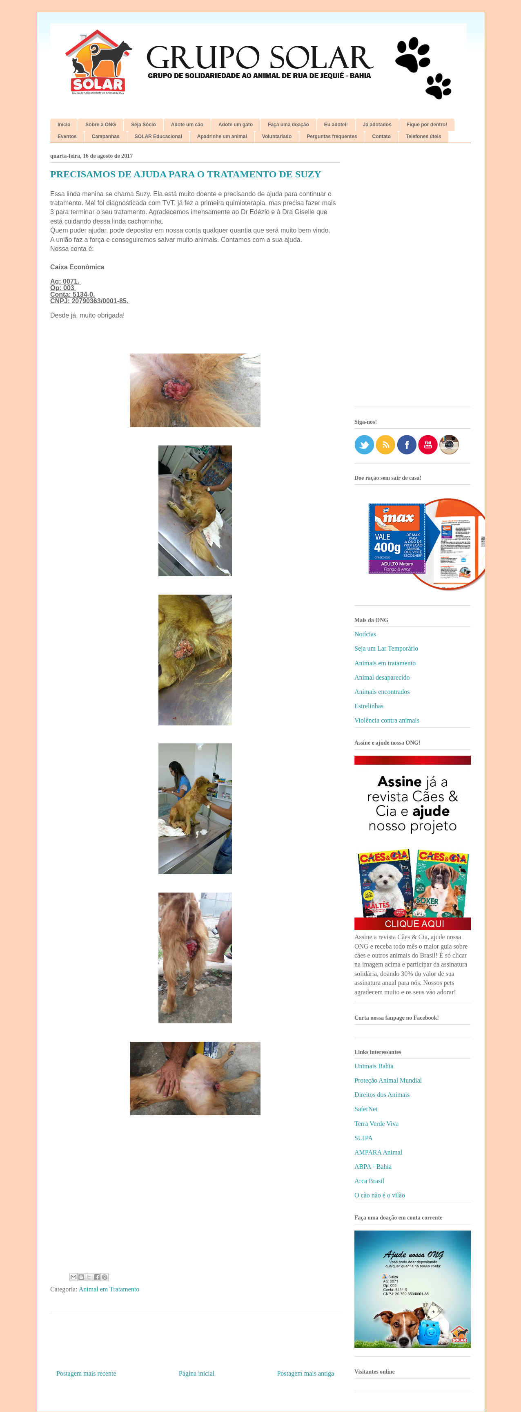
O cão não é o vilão (379, 1195)
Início (64, 125)
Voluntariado (277, 136)
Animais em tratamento (385, 663)
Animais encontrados (382, 691)
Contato (381, 136)
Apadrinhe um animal (222, 136)
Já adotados (377, 125)
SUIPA (363, 1138)
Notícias (365, 634)
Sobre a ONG (100, 125)
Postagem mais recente (86, 1373)
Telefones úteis (423, 136)
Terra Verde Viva (376, 1123)
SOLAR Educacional (158, 136)
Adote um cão (187, 125)
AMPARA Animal (378, 1152)
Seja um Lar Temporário (386, 648)
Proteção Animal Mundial (388, 1080)
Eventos (67, 136)
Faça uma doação (288, 125)
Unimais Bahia (374, 1066)
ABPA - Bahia (373, 1166)
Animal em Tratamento (109, 1289)
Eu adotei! (336, 125)
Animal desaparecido (382, 677)
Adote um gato (235, 125)
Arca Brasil (369, 1180)
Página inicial (197, 1373)
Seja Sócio (143, 125)
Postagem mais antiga (305, 1373)
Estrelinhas (368, 706)
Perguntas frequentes (332, 136)
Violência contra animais (386, 720)
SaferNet (366, 1108)
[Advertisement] (412, 278)
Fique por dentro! (427, 125)
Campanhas (106, 136)
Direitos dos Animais (382, 1094)
